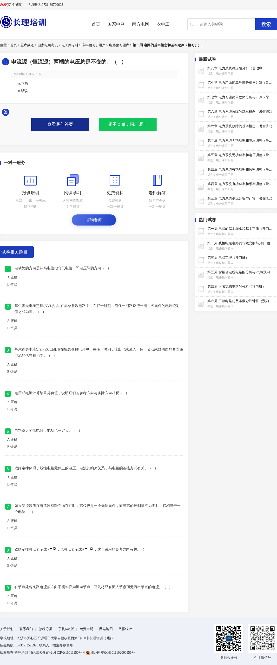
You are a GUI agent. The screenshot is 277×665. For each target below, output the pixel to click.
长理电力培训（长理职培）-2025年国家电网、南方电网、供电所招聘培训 (38, 22)
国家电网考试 (48, 45)
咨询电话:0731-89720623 (45, 5)
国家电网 (116, 24)
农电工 (163, 24)
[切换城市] (14, 5)
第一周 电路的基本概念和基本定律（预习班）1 (168, 45)
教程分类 (45, 629)
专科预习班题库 (94, 45)
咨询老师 (94, 220)
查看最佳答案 (60, 124)
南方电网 (140, 24)
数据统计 (125, 629)
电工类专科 (69, 45)
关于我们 (6, 629)
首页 (96, 24)
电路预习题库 (119, 45)
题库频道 (27, 45)
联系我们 (26, 629)
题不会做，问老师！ (127, 124)
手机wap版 (66, 629)
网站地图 (106, 629)
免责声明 (86, 629)
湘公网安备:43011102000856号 (110, 652)
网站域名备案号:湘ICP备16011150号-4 (57, 652)
